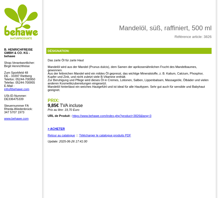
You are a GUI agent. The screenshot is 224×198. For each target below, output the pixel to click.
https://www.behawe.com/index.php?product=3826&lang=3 (112, 115)
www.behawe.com (16, 118)
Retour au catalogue (61, 135)
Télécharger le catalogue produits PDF (105, 135)
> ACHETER (56, 128)
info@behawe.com (16, 89)
